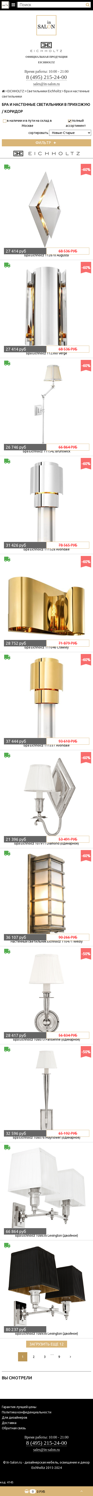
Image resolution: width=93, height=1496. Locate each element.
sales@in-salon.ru (46, 84)
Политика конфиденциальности (26, 1412)
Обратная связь (14, 1428)
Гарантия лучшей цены (19, 1407)
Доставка (9, 1423)
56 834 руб (68, 1035)
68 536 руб (68, 251)
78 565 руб (68, 545)
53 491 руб (68, 839)
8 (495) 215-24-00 (46, 77)
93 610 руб (68, 741)
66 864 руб (68, 447)
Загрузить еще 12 (47, 1344)
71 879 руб (68, 643)
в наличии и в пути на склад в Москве (27, 123)
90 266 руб (68, 937)
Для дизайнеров (14, 1417)
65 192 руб (68, 1133)
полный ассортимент (76, 123)
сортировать (38, 133)
